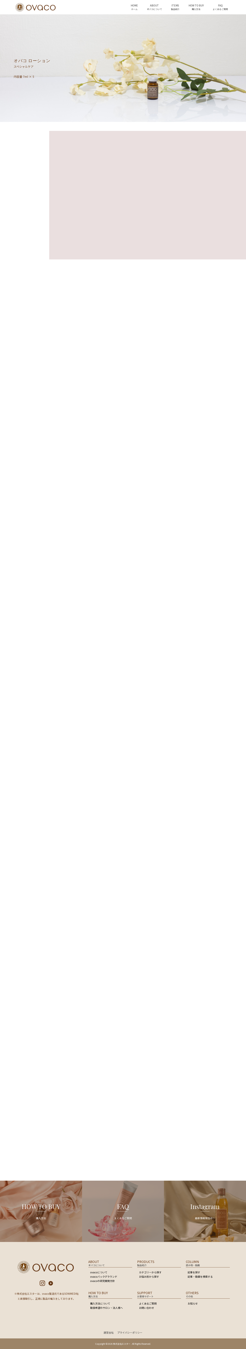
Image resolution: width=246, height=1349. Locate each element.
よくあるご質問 (148, 1303)
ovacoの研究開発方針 (102, 1281)
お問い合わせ (146, 1308)
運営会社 (109, 1332)
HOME (134, 5)
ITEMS (175, 5)
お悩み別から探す (149, 1276)
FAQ (220, 5)
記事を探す (194, 1272)
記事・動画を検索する (200, 1276)
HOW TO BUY (196, 5)
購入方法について (100, 1303)
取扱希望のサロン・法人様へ (106, 1308)
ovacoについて (98, 1272)
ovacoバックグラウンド (103, 1276)
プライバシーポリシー (129, 1332)
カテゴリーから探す (150, 1272)
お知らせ (193, 1303)
